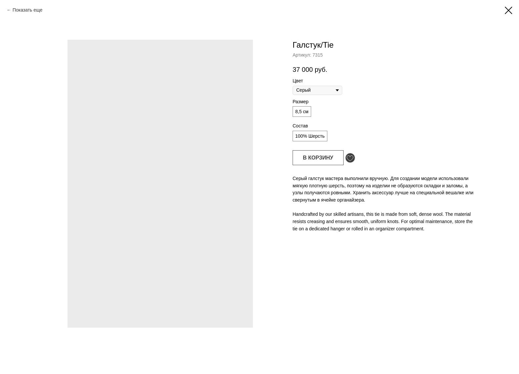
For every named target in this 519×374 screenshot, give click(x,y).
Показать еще (27, 10)
